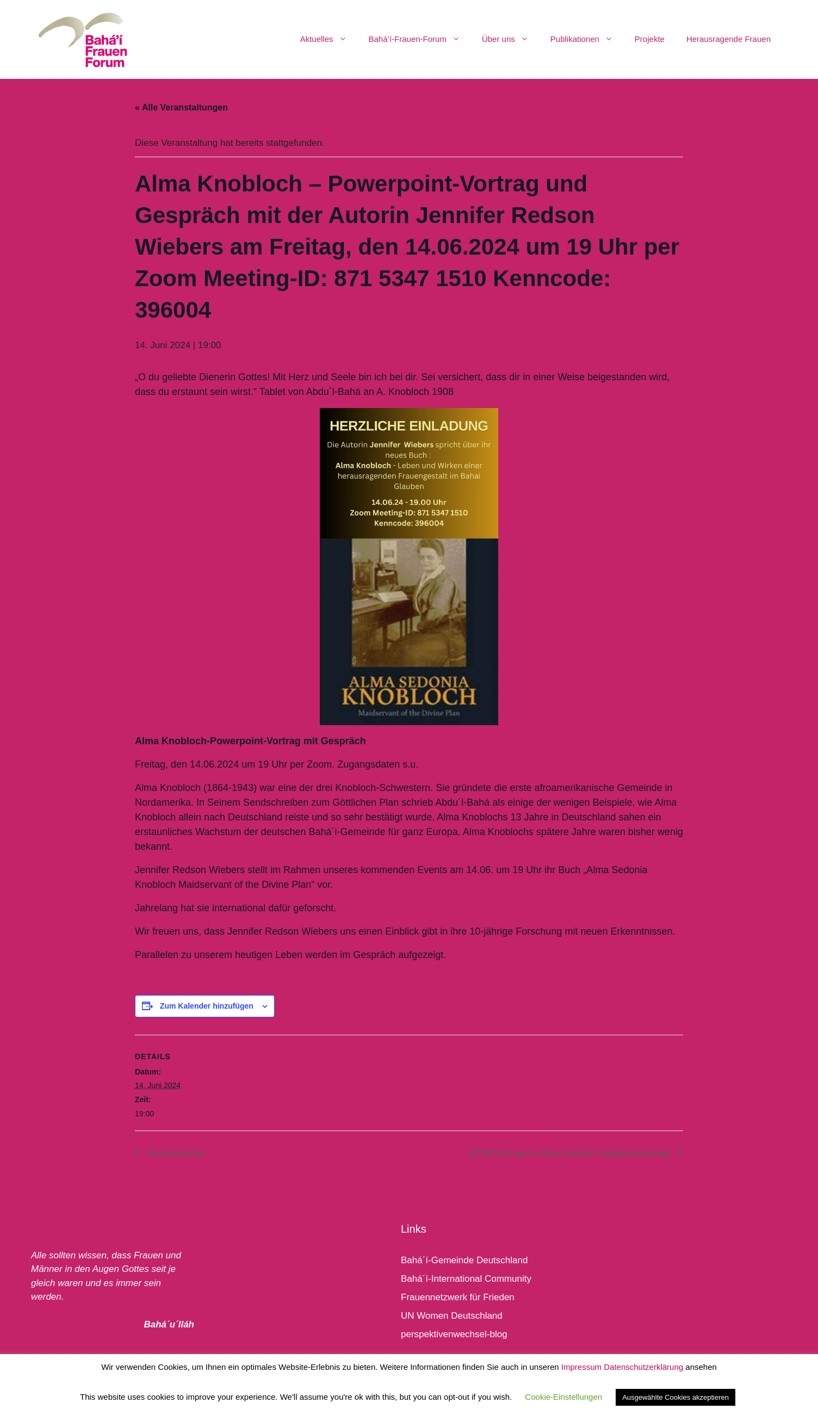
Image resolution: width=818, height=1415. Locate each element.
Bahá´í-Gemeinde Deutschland (464, 1260)
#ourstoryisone (175, 1153)
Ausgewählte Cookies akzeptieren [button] (675, 1397)
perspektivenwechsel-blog (454, 1334)
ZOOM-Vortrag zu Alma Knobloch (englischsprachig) (570, 1153)
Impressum (581, 1366)
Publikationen (587, 39)
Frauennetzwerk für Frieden (458, 1297)
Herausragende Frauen (728, 39)
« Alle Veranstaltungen (181, 107)
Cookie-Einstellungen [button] (563, 1396)
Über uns (511, 39)
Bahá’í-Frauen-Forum (420, 39)
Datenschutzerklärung (643, 1366)
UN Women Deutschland (452, 1316)
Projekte (650, 39)
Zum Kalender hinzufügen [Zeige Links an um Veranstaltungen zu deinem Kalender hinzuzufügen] (206, 1006)
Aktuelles (329, 39)
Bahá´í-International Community (466, 1279)
